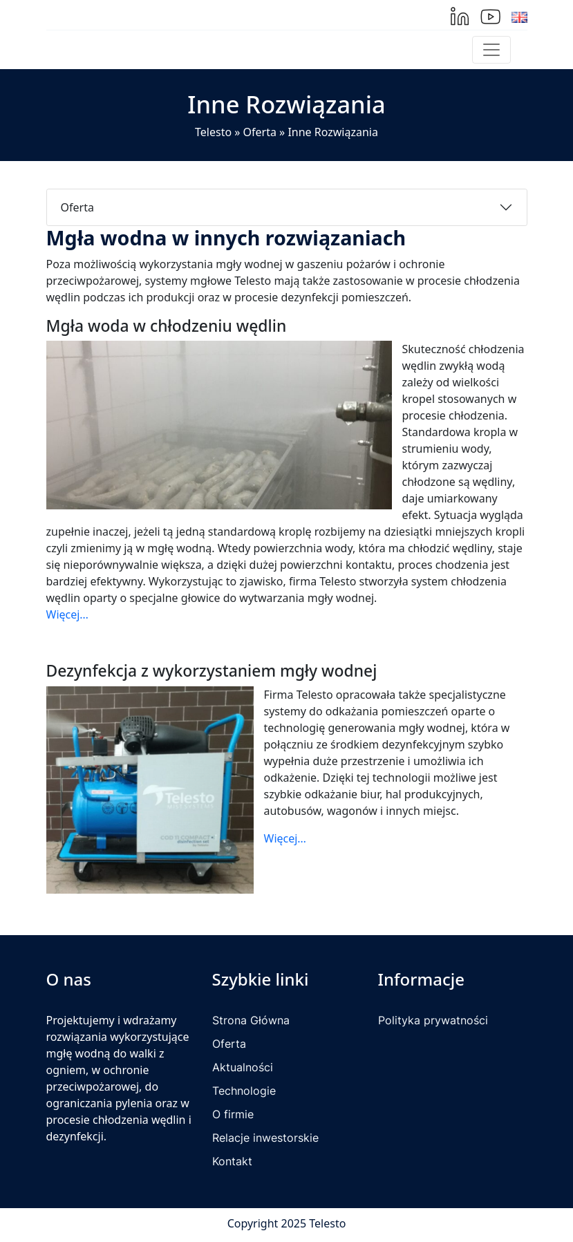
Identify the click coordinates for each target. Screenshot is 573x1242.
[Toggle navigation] (491, 50)
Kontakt (232, 1161)
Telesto (213, 132)
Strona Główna (251, 1020)
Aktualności (242, 1067)
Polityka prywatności (433, 1020)
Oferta (259, 132)
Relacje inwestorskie (265, 1138)
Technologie (244, 1091)
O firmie (233, 1114)
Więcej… (67, 614)
